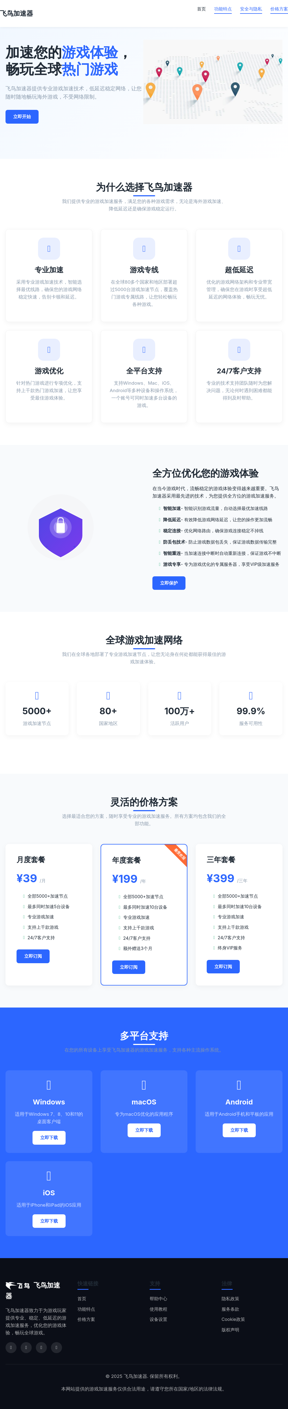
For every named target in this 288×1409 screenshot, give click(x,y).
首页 (201, 9)
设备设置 (158, 1319)
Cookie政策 (233, 1319)
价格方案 (279, 9)
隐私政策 (230, 1298)
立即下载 (49, 1137)
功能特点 (223, 9)
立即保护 (169, 585)
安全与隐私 (251, 9)
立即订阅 (33, 956)
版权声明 (230, 1329)
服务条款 (230, 1309)
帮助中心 (158, 1298)
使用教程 (158, 1309)
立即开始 (22, 116)
